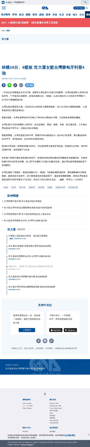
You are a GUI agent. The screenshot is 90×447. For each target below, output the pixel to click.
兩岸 (34, 14)
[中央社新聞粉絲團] (45, 394)
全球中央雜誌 (54, 410)
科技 (55, 14)
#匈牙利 (32, 187)
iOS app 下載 (54, 403)
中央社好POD (54, 423)
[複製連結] (15, 85)
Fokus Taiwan (27, 408)
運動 (8, 30)
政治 (21, 14)
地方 (75, 14)
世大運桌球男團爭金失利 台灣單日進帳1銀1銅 (29, 256)
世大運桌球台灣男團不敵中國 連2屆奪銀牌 (28, 276)
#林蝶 (50, 187)
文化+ (51, 413)
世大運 (11, 229)
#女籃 (6, 187)
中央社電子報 (54, 420)
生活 (61, 14)
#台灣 (13, 187)
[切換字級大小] (21, 85)
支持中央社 (79, 8)
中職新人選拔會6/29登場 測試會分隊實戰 (28, 236)
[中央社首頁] (45, 8)
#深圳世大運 (60, 187)
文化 (81, 14)
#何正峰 (41, 187)
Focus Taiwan (27, 403)
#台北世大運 (73, 187)
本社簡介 (25, 431)
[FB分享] (4, 85)
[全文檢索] (87, 8)
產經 (41, 14)
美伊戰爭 (5, 14)
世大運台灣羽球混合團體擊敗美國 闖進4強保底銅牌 (32, 287)
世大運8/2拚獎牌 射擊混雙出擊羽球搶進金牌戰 (30, 246)
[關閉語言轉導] (88, 442)
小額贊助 (27, 330)
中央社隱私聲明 (69, 435)
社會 (68, 14)
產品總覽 (52, 431)
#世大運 (22, 187)
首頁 (3, 30)
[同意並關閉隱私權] (88, 435)
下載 (85, 2)
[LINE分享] (9, 85)
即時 (14, 14)
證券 (48, 14)
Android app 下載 (55, 406)
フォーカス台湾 (28, 406)
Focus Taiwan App (56, 408)
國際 (28, 14)
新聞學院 (52, 418)
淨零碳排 (52, 415)
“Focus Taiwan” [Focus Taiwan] (27, 445)
